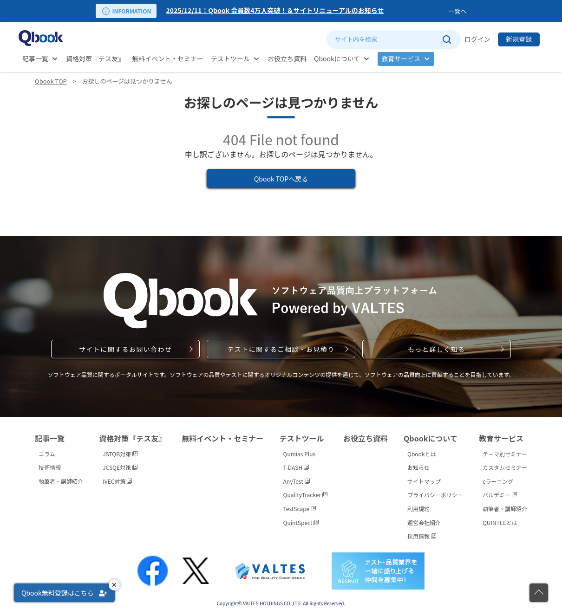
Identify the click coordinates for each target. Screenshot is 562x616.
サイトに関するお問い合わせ (125, 349)
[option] (305, 11)
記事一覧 (35, 58)
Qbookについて (337, 58)
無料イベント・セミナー (167, 58)
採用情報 (421, 536)
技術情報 (50, 467)
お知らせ (418, 467)
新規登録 (519, 39)
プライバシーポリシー (435, 495)
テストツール (230, 58)
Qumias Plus (299, 454)
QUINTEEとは (500, 522)
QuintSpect (301, 522)
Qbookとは (421, 454)
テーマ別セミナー (505, 454)
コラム (47, 454)
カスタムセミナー (505, 467)
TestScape (299, 508)
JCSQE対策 (120, 467)
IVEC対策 (117, 481)
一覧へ (457, 10)
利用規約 (418, 508)
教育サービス (400, 58)
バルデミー (500, 495)
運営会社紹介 (424, 522)
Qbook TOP (51, 81)
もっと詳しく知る (436, 349)
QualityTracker (305, 495)
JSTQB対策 (120, 454)
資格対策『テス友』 (95, 58)
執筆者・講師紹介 (61, 481)
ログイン (477, 39)
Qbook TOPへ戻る (281, 178)
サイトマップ (424, 481)
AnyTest (296, 481)
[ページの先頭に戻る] (538, 593)
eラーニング (498, 481)
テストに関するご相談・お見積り (280, 349)
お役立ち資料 (287, 58)
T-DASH (296, 467)
